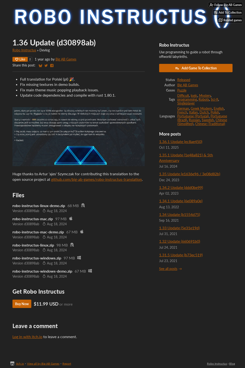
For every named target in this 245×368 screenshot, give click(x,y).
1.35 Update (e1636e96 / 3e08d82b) (189, 173)
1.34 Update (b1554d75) (179, 214)
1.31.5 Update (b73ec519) (181, 255)
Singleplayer (186, 103)
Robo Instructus (24, 50)
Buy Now (22, 304)
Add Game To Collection (196, 68)
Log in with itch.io (27, 336)
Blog (232, 363)
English (219, 108)
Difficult (183, 96)
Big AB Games (66, 59)
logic (194, 96)
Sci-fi (214, 99)
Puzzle (181, 90)
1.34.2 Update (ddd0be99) (181, 187)
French (182, 112)
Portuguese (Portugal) (193, 116)
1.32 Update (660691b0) (179, 241)
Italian (193, 112)
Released (183, 80)
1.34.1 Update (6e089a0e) (180, 200)
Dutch (204, 112)
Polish (215, 112)
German (183, 108)
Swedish (208, 120)
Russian (194, 120)
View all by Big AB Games (43, 363)
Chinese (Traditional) (210, 124)
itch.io (20, 363)
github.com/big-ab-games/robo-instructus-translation (96, 179)
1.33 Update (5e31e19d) (179, 227)
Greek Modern (201, 108)
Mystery (205, 96)
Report (66, 363)
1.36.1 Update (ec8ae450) (180, 141)
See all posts (168, 269)
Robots (204, 99)
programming (187, 99)
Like (20, 59)
